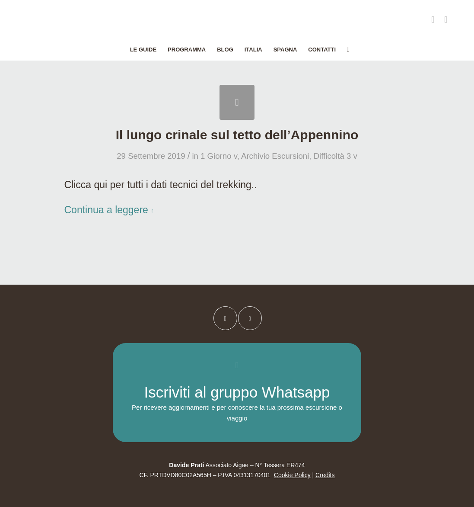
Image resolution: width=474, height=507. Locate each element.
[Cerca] (345, 50)
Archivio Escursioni (275, 155)
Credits (324, 475)
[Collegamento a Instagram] (445, 19)
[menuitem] (143, 50)
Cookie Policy (292, 475)
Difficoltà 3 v (335, 155)
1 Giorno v (218, 155)
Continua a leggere (110, 209)
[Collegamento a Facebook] (432, 19)
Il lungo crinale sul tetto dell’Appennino (237, 135)
